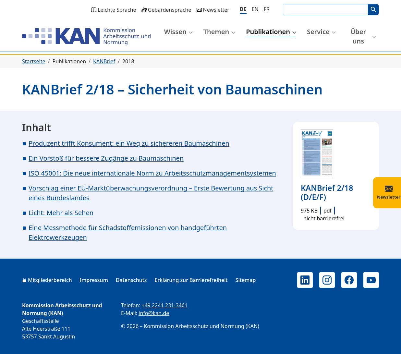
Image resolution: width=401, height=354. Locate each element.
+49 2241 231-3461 (164, 305)
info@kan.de (154, 313)
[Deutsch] (243, 9)
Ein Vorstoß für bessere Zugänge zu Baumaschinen (106, 158)
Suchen (373, 9)
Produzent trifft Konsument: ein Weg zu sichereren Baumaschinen (129, 143)
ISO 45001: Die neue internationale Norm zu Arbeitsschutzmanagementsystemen (152, 173)
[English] (255, 9)
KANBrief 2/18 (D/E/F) (327, 192)
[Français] (267, 9)
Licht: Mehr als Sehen (61, 212)
